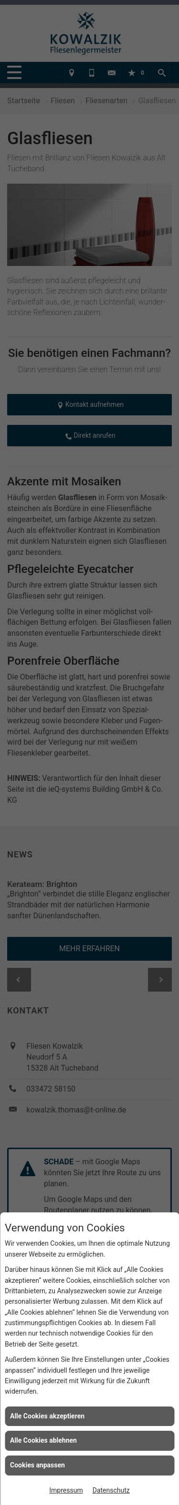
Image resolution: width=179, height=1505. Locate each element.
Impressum (66, 1490)
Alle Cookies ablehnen (43, 1440)
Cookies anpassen (37, 1465)
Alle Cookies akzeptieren (47, 1416)
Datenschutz (111, 1490)
